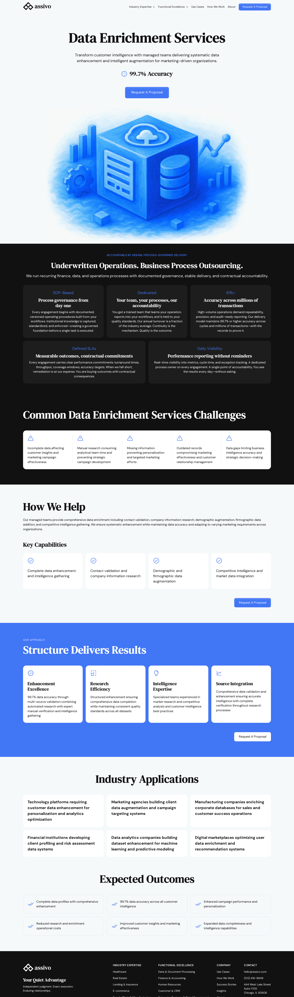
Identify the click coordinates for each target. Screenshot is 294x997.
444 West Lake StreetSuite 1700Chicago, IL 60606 (257, 988)
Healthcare (119, 971)
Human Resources (169, 984)
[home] (37, 7)
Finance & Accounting (172, 978)
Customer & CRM (169, 991)
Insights (221, 991)
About (232, 6)
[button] (142, 6)
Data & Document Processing (176, 971)
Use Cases (197, 6)
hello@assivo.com (255, 971)
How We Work (216, 6)
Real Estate (120, 978)
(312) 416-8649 (253, 978)
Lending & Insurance (125, 984)
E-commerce (121, 991)
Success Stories (226, 984)
